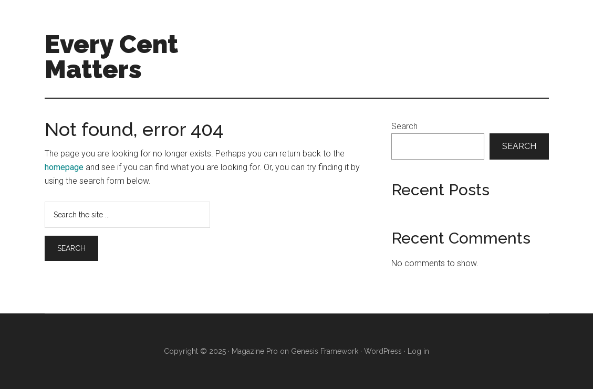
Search (404, 126)
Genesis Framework (324, 351)
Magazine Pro (255, 351)
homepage (64, 167)
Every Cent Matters (111, 56)
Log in (418, 351)
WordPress (383, 351)
